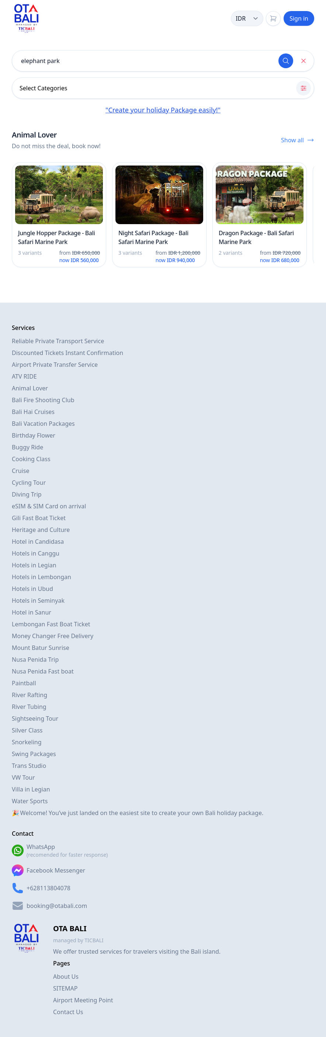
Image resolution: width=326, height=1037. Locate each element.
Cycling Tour (29, 483)
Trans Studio (29, 766)
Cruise (20, 471)
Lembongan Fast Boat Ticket (51, 624)
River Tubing (29, 707)
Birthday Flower (33, 435)
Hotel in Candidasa (38, 541)
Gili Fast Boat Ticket (39, 518)
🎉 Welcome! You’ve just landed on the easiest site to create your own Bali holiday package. (137, 813)
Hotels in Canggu (35, 553)
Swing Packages (34, 754)
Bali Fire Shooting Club (43, 400)
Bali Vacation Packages (43, 424)
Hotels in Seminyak (38, 600)
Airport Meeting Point (83, 1000)
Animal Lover (30, 388)
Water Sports (30, 801)
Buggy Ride (27, 447)
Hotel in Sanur (31, 612)
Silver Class (27, 730)
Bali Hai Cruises (33, 412)
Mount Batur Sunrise (40, 648)
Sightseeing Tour (35, 718)
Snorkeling (27, 742)
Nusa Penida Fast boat (43, 671)
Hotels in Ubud (32, 589)
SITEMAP (65, 988)
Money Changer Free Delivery (52, 636)
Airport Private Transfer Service (55, 365)
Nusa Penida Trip (35, 659)
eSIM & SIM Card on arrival (49, 506)
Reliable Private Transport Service (58, 341)
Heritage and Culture (41, 530)
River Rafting (29, 695)
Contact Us (68, 1012)
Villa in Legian (31, 789)
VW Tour (23, 777)
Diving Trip (27, 494)
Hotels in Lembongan (41, 577)
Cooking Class (31, 459)
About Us (66, 976)
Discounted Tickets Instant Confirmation (67, 353)
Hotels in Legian (34, 565)
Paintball (24, 683)
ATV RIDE (24, 376)
